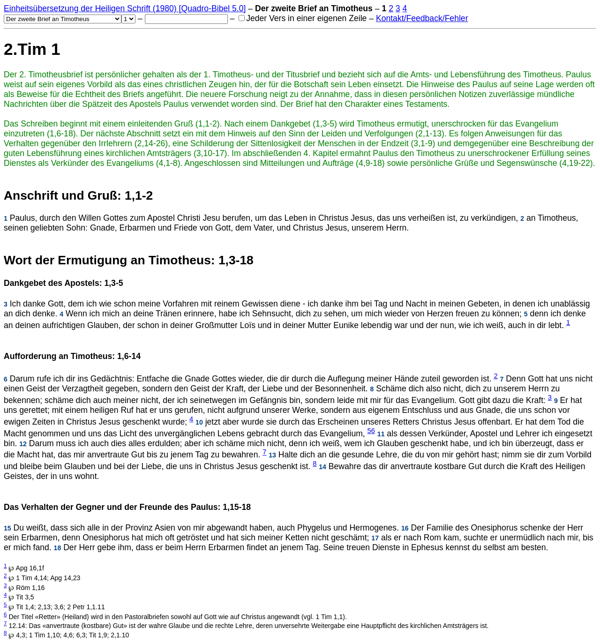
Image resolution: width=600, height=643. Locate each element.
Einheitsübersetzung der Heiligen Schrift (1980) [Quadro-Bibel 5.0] (125, 8)
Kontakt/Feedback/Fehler (422, 18)
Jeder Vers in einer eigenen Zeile (303, 18)
